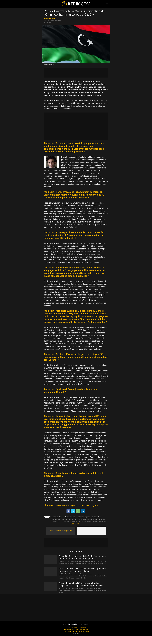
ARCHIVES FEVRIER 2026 (70, 631)
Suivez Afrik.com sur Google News (60, 531)
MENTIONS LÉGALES (82, 629)
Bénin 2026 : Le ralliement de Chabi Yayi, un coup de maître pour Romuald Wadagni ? (82, 557)
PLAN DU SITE (82, 627)
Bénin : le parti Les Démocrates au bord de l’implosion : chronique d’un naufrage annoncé (81, 584)
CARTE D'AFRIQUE (71, 627)
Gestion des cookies (83, 631)
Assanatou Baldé (50, 18)
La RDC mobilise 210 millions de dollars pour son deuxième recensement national (82, 569)
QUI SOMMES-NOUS (69, 629)
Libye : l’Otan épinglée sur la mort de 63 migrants (77, 505)
